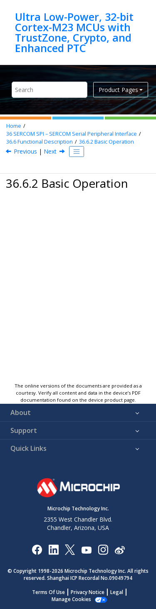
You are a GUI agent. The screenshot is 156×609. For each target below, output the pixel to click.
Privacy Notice (87, 592)
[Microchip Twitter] (70, 549)
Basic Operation (106, 141)
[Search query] (49, 90)
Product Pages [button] (118, 90)
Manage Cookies (71, 599)
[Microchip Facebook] (37, 549)
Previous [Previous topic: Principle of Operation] (25, 151)
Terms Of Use (48, 592)
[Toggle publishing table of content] (76, 151)
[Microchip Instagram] (103, 549)
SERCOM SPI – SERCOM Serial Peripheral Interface (71, 133)
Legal (116, 592)
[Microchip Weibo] (119, 549)
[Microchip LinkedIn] (53, 549)
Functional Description (39, 141)
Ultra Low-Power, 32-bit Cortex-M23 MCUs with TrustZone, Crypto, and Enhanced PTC (74, 32)
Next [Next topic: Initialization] (50, 151)
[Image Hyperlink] (86, 549)
